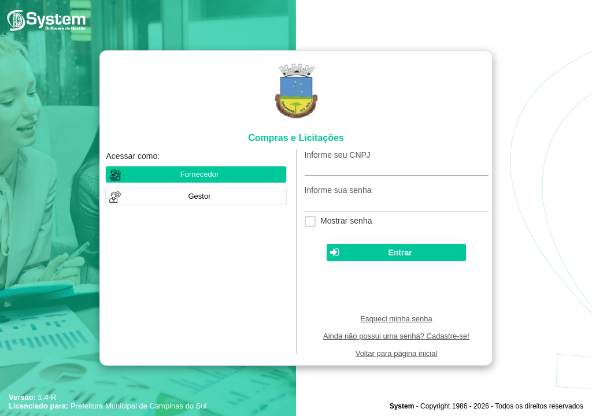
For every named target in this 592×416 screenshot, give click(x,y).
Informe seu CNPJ (338, 154)
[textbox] (397, 167)
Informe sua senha (338, 190)
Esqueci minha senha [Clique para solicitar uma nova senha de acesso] (396, 318)
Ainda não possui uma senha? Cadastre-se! (396, 336)
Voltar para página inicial (397, 353)
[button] (196, 196)
